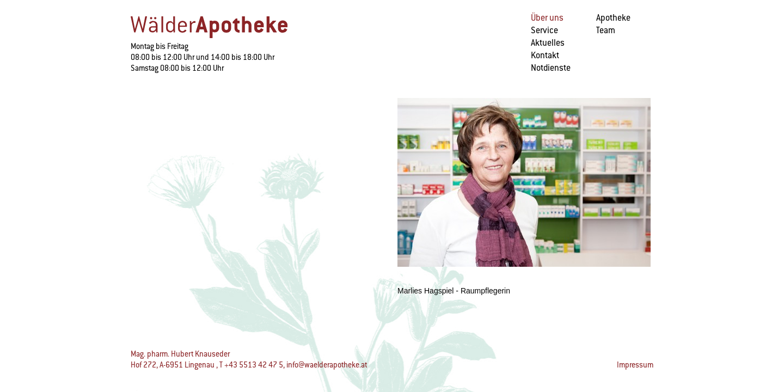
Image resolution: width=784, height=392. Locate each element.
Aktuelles (548, 42)
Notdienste (551, 68)
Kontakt (545, 55)
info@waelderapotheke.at (326, 365)
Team (605, 30)
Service (544, 30)
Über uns (547, 17)
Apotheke (613, 17)
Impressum (635, 365)
